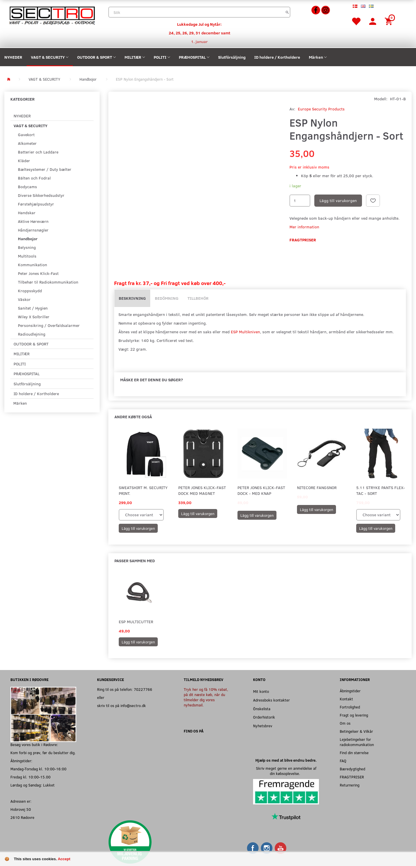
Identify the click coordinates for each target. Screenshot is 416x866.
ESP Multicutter (136, 621)
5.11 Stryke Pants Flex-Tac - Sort (380, 490)
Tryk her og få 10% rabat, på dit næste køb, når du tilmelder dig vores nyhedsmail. (206, 697)
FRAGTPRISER (352, 776)
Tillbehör (198, 298)
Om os (345, 723)
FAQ (343, 760)
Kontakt (346, 698)
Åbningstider (350, 690)
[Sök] (287, 12)
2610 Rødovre (22, 817)
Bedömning (167, 298)
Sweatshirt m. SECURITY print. (143, 490)
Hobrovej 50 (20, 809)
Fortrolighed (350, 706)
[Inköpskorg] (389, 21)
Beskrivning (132, 298)
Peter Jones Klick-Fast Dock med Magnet (202, 490)
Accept (64, 859)
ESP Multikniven (245, 331)
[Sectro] (52, 15)
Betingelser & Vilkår (356, 731)
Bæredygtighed (352, 768)
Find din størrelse (354, 752)
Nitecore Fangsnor (317, 487)
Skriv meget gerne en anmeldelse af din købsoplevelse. (286, 771)
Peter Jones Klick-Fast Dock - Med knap (261, 490)
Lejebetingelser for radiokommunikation (357, 742)
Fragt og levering (354, 715)
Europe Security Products (321, 109)
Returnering (349, 784)
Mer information (304, 227)
